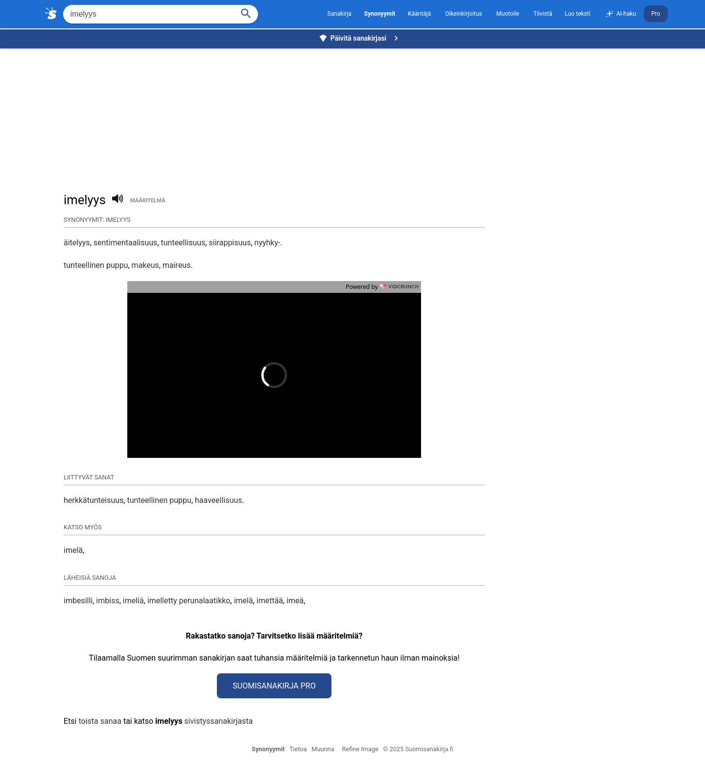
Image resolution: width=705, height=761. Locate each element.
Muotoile (507, 13)
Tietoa (298, 749)
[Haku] (246, 12)
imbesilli (78, 600)
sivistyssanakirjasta (218, 721)
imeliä (133, 600)
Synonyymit (268, 749)
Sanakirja (340, 13)
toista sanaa (99, 721)
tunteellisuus (183, 242)
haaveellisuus (218, 500)
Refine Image (360, 749)
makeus (145, 265)
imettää (270, 600)
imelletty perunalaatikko (189, 600)
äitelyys (77, 242)
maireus (176, 265)
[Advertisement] (355, 115)
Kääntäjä (419, 13)
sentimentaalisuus (126, 242)
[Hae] (147, 14)
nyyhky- (268, 242)
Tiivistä (542, 13)
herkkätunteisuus (93, 500)
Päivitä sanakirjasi (360, 38)
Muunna (322, 749)
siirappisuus (230, 242)
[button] (227, 375)
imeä (295, 600)
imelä (73, 550)
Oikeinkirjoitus (463, 13)
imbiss (107, 600)
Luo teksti (577, 13)
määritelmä (147, 200)
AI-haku (620, 14)
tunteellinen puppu (96, 265)
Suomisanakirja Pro (274, 685)
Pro (655, 13)
